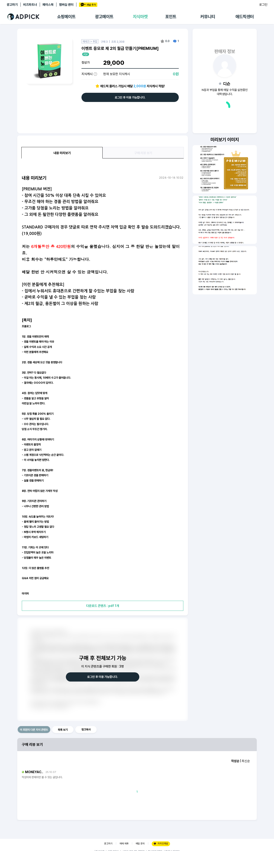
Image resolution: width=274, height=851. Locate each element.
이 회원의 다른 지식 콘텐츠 (34, 729)
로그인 (263, 4)
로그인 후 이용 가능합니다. (130, 97)
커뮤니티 (207, 16)
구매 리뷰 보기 (143, 153)
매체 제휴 (124, 843)
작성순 (235, 761)
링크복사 (86, 729)
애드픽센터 (244, 16)
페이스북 (47, 4)
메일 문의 (140, 843)
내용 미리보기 (62, 153)
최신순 (246, 761)
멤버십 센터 (66, 4)
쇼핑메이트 (66, 16)
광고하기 (12, 4)
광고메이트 (104, 16)
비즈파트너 (30, 4)
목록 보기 (63, 729)
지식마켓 (140, 16)
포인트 (170, 16)
